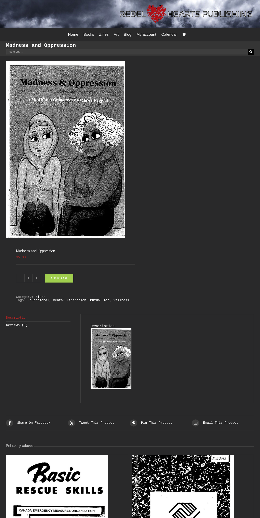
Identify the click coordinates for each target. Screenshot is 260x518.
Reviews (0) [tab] (17, 325)
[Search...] (127, 52)
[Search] (251, 52)
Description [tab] (17, 318)
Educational (38, 300)
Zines (40, 297)
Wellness (121, 300)
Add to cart (59, 278)
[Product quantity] (28, 278)
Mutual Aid (100, 300)
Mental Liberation (69, 300)
